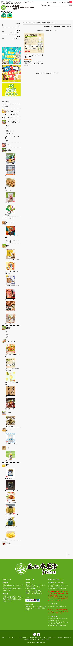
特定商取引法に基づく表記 (32, 639)
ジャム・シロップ (8, 218)
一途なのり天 (10, 421)
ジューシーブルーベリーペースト (12, 241)
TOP (24, 22)
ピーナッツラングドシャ (12, 254)
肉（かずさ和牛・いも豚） (12, 137)
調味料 (6, 328)
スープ (6, 430)
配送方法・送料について (64, 637)
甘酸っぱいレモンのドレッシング (12, 378)
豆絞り (10, 306)
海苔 (7, 128)
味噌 (7, 337)
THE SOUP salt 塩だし (11, 438)
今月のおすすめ (7, 117)
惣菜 (5, 465)
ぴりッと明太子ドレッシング (12, 350)
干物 (7, 141)
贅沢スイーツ (10, 131)
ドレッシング (31, 22)
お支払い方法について (49, 637)
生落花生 (8, 190)
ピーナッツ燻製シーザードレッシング (47, 22)
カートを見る (67, 2)
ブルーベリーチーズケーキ (12, 281)
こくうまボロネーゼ (11, 497)
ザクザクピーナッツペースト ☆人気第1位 (11, 112)
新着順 (69, 26)
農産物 (6, 150)
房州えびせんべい (10, 294)
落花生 (8, 125)
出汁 (5, 448)
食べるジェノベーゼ (11, 522)
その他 (6, 543)
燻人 (10, 391)
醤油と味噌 (9, 133)
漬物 (10, 534)
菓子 (5, 246)
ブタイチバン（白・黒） (12, 485)
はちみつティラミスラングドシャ (12, 267)
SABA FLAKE (10, 473)
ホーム (4, 637)
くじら (6, 145)
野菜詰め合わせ (10, 158)
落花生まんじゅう (10, 319)
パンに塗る (8, 223)
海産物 (6, 413)
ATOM (46, 639)
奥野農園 (10, 210)
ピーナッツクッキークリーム (12, 232)
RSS (43, 639)
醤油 (7, 334)
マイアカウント (53, 2)
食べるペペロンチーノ (11, 509)
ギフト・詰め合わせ (11, 122)
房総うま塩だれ (10, 403)
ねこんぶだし (10, 456)
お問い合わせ (22, 637)
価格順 (63, 26)
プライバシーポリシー (34, 637)
